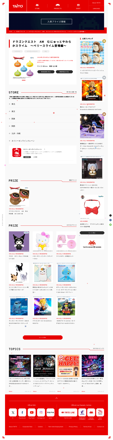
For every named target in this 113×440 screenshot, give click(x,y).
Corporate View (27, 427)
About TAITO (96, 3)
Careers (40, 427)
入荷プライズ (20, 32)
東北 (13, 104)
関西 (13, 126)
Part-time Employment (55, 427)
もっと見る (42, 337)
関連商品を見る (64, 72)
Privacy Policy (73, 427)
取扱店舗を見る (46, 72)
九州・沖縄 (16, 133)
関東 (13, 119)
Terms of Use (87, 427)
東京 (13, 111)
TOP (10, 32)
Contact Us (100, 427)
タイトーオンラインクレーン (23, 141)
